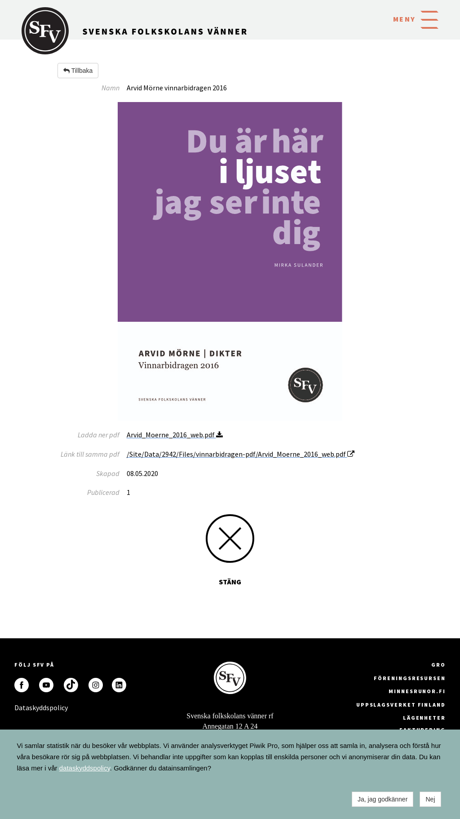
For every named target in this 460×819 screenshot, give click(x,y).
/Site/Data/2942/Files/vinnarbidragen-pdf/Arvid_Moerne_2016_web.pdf (240, 454)
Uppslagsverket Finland (401, 704)
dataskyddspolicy (84, 768)
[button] (429, 18)
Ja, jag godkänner (382, 799)
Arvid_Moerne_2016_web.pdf (175, 434)
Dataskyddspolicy (21, 707)
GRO (438, 664)
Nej (430, 799)
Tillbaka (78, 70)
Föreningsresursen (410, 678)
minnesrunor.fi (417, 691)
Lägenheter (424, 717)
